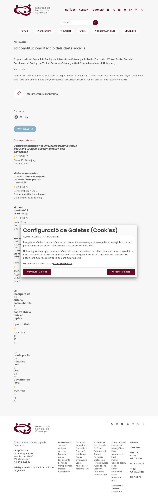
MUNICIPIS (135, 447)
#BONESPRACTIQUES (105, 31)
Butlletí (114, 460)
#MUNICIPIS (130, 31)
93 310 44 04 (24, 462)
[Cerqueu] (79, 22)
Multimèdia (99, 460)
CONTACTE (135, 477)
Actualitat (81, 445)
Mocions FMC (82, 468)
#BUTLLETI (66, 31)
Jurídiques (81, 454)
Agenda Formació (98, 455)
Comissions (81, 448)
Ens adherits (64, 460)
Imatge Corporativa (64, 470)
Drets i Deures (100, 474)
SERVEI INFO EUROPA (117, 487)
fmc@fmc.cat (21, 450)
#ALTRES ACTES (25, 129)
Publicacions (100, 465)
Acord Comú (137, 463)
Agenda (83, 9)
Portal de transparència (65, 464)
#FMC (25, 31)
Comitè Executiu (62, 452)
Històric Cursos (101, 462)
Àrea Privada (100, 445)
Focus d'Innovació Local (81, 460)
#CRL (82, 31)
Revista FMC (117, 445)
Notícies (70, 9)
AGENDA (134, 442)
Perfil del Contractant (100, 450)
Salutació (62, 445)
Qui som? (63, 448)
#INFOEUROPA (44, 31)
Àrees (61, 457)
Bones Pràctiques (116, 470)
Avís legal (18, 467)
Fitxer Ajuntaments (137, 470)
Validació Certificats (99, 470)
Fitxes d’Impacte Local (116, 477)
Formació (98, 9)
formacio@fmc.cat (24, 453)
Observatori (117, 491)
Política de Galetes (62, 263)
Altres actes (82, 465)
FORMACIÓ (99, 442)
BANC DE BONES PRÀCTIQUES (136, 455)
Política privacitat (34, 467)
